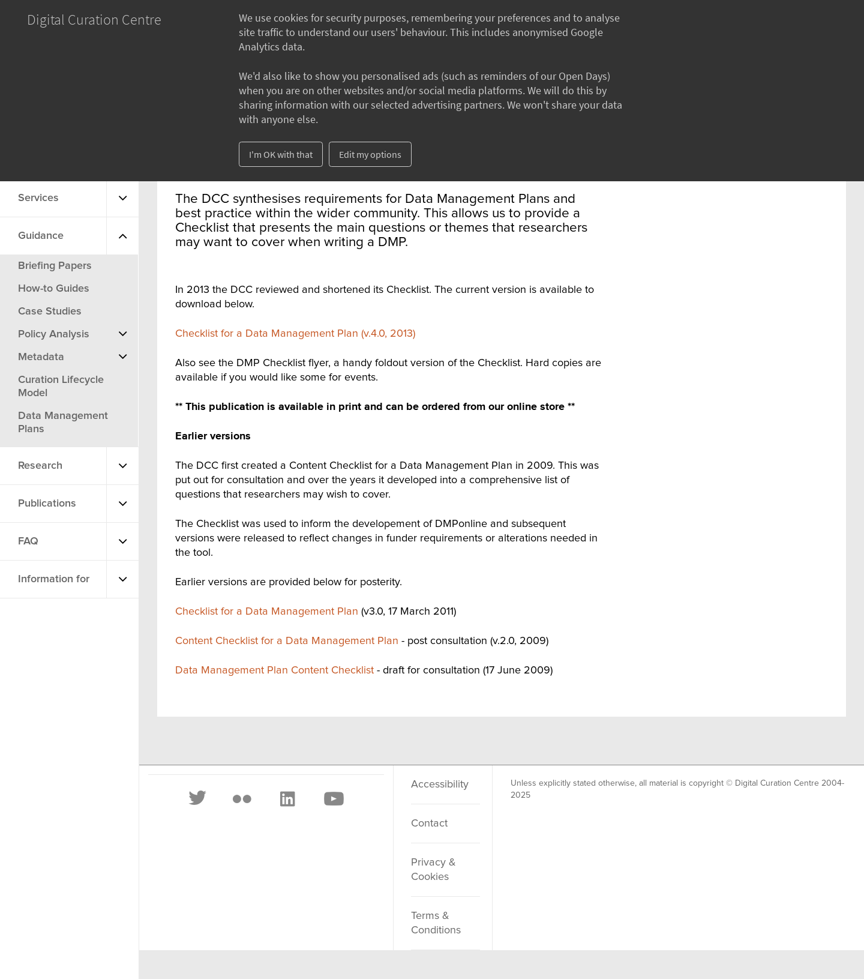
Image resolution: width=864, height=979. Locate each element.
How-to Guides (53, 288)
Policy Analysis (53, 334)
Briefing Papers (55, 266)
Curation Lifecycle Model (61, 387)
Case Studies (50, 311)
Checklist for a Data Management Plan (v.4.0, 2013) (295, 333)
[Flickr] (241, 799)
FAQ (28, 541)
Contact (429, 823)
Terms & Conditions (436, 923)
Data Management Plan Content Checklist (276, 670)
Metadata (41, 357)
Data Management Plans (63, 423)
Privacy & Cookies (433, 869)
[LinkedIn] (287, 799)
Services (38, 198)
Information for (53, 579)
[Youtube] (333, 799)
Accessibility (440, 784)
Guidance (41, 235)
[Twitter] (198, 799)
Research (40, 465)
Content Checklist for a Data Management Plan (286, 641)
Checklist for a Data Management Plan (266, 611)
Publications (47, 503)
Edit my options (370, 154)
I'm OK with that (281, 154)
